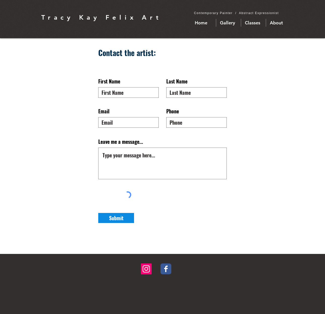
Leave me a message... (120, 141)
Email (103, 111)
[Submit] (116, 218)
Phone (172, 111)
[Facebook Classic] (165, 268)
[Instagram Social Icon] (146, 268)
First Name (109, 81)
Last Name (176, 81)
